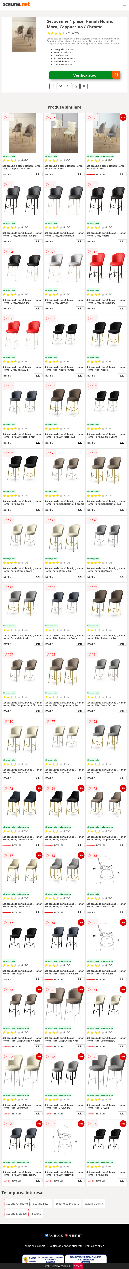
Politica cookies (94, 1246)
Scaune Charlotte (17, 1203)
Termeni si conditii (34, 1246)
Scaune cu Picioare (67, 1203)
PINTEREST (73, 1235)
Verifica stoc (96, 75)
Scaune (36, 1213)
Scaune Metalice (16, 1213)
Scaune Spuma (93, 1203)
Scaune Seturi (41, 1203)
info (38, 174)
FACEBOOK (54, 1235)
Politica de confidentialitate (66, 1246)
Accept (78, 1266)
